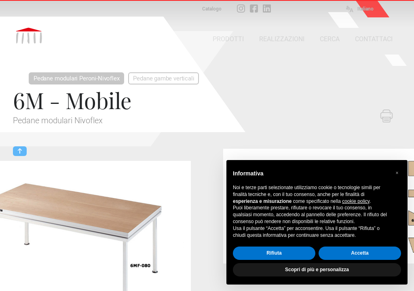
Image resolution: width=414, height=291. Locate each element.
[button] (397, 173)
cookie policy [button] (356, 201)
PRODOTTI (228, 39)
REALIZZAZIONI (281, 39)
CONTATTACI (374, 39)
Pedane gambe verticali (163, 78)
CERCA (330, 39)
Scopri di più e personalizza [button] (317, 269)
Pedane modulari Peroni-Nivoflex (76, 78)
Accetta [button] (359, 253)
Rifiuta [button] (273, 253)
